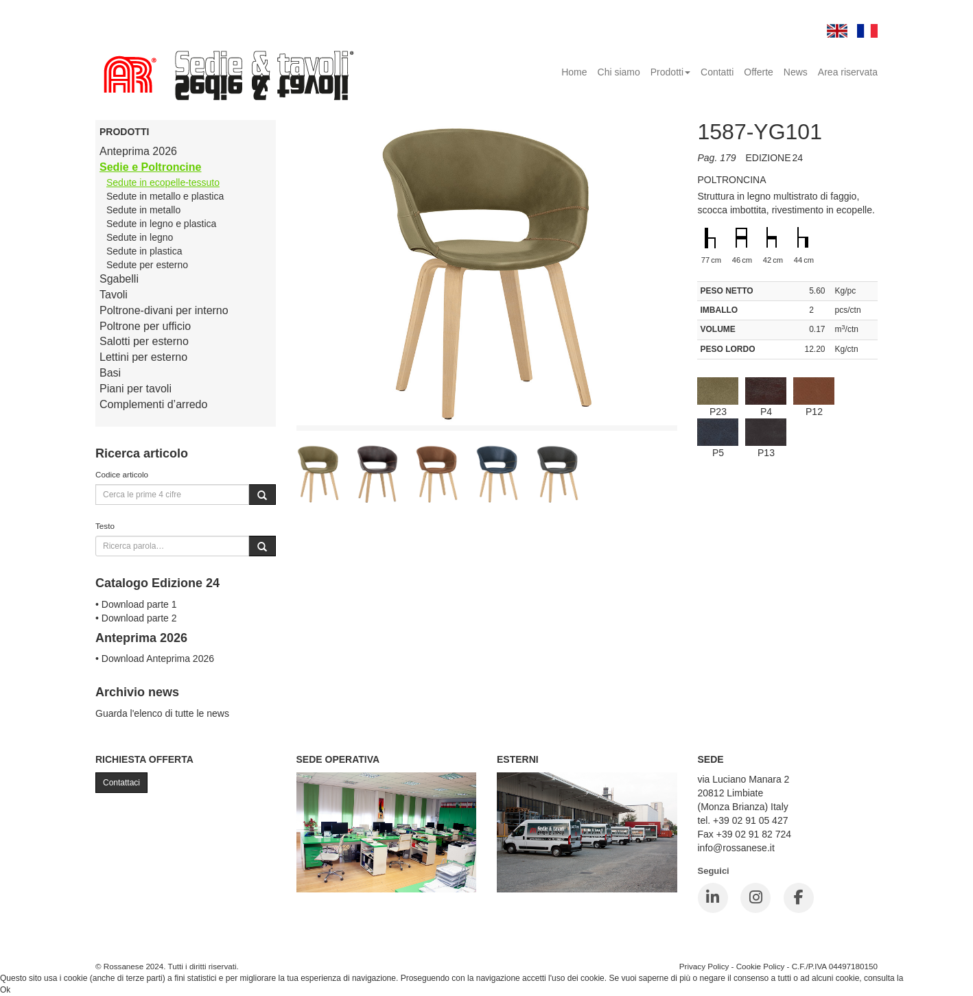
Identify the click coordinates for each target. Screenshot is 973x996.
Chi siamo (619, 72)
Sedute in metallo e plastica (165, 196)
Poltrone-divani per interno (163, 310)
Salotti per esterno (144, 341)
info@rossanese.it (736, 847)
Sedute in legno (139, 237)
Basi (110, 373)
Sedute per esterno (147, 264)
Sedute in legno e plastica (161, 223)
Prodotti (670, 72)
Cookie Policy (760, 966)
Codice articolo (121, 474)
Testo (105, 525)
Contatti (717, 72)
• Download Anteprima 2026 (154, 658)
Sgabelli (119, 279)
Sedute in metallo (143, 209)
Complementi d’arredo (153, 404)
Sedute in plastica (144, 251)
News (796, 72)
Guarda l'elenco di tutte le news (162, 713)
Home (574, 72)
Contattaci (121, 782)
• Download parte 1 (136, 604)
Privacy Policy (704, 966)
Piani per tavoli (135, 388)
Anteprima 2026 (138, 151)
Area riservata (848, 72)
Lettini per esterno (143, 357)
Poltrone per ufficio (145, 326)
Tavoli (113, 294)
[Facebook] (799, 898)
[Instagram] (755, 898)
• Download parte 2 (136, 618)
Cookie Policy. (931, 978)
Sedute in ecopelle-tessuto (163, 182)
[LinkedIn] (713, 898)
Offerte (758, 72)
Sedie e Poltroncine (150, 167)
